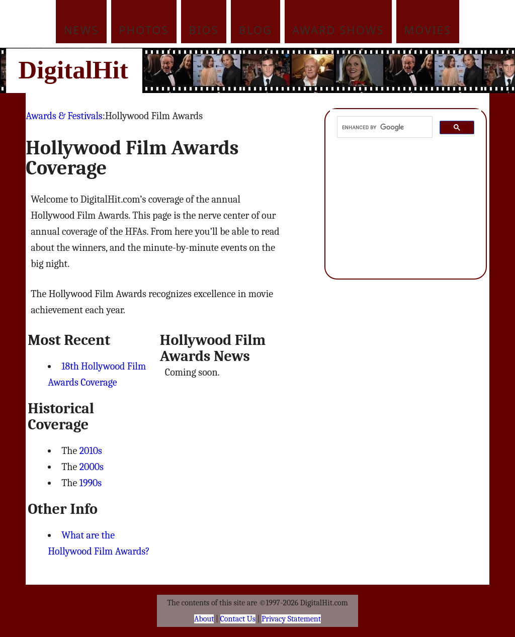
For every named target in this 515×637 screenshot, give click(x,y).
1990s (90, 483)
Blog (256, 29)
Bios (204, 29)
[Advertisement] (325, 70)
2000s (91, 467)
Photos (143, 29)
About (204, 618)
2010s (90, 451)
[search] (383, 127)
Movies (427, 29)
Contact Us (237, 618)
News (81, 29)
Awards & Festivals (64, 116)
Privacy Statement (291, 618)
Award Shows (338, 29)
